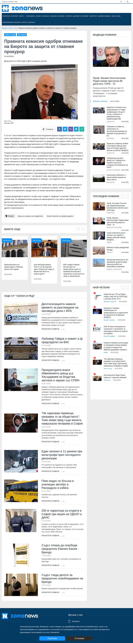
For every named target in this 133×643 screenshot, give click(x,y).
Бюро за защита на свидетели (30, 216)
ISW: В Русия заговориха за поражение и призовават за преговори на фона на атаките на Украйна (115, 330)
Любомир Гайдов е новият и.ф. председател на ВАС (62, 340)
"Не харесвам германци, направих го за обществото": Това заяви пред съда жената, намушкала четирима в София (62, 418)
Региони (32, 22)
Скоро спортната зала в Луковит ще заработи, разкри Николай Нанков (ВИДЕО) (116, 236)
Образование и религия (11, 22)
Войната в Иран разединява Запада (118, 248)
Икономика (30, 16)
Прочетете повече (53, 329)
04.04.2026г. (114, 101)
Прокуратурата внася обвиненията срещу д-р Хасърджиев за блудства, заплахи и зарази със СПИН (60, 375)
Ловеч (109, 242)
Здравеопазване (104, 16)
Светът (22, 16)
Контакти (75, 621)
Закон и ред (115, 16)
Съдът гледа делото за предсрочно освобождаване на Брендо (62, 578)
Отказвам (79, 638)
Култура (24, 22)
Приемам (52, 638)
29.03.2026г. (123, 301)
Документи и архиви (80, 16)
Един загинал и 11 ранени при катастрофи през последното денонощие (61, 455)
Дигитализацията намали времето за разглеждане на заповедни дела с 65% (59, 307)
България (14, 16)
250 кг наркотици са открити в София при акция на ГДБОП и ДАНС (61, 514)
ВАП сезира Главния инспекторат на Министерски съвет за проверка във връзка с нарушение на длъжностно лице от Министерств (73, 270)
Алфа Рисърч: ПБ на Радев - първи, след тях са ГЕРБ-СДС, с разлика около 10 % (116, 296)
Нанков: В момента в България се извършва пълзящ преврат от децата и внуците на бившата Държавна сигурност (116, 346)
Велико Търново (109, 320)
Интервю (68, 16)
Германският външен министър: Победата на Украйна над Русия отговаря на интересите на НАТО (117, 162)
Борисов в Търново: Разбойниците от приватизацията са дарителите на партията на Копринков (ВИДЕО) (116, 312)
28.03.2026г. (122, 320)
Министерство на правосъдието (60, 216)
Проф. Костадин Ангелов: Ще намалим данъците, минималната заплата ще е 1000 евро (117, 206)
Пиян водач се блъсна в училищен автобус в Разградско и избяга (57, 484)
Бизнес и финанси (42, 16)
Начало (4, 28)
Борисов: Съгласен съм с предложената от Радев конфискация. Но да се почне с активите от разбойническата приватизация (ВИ (117, 113)
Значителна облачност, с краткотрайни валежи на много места (116, 177)
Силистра (111, 121)
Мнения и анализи (57, 16)
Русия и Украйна (113, 170)
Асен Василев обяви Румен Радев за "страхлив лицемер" (115, 376)
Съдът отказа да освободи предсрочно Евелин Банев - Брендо (60, 549)
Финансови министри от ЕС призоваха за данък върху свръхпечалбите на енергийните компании (117, 263)
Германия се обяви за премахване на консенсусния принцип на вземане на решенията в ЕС (117, 131)
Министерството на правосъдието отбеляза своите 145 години (13, 267)
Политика (6, 16)
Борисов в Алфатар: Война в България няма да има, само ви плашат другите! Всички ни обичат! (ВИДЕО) (117, 147)
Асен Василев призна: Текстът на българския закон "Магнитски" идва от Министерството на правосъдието (44, 269)
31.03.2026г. (122, 336)
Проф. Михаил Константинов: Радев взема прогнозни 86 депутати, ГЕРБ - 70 (109, 81)
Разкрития (93, 16)
